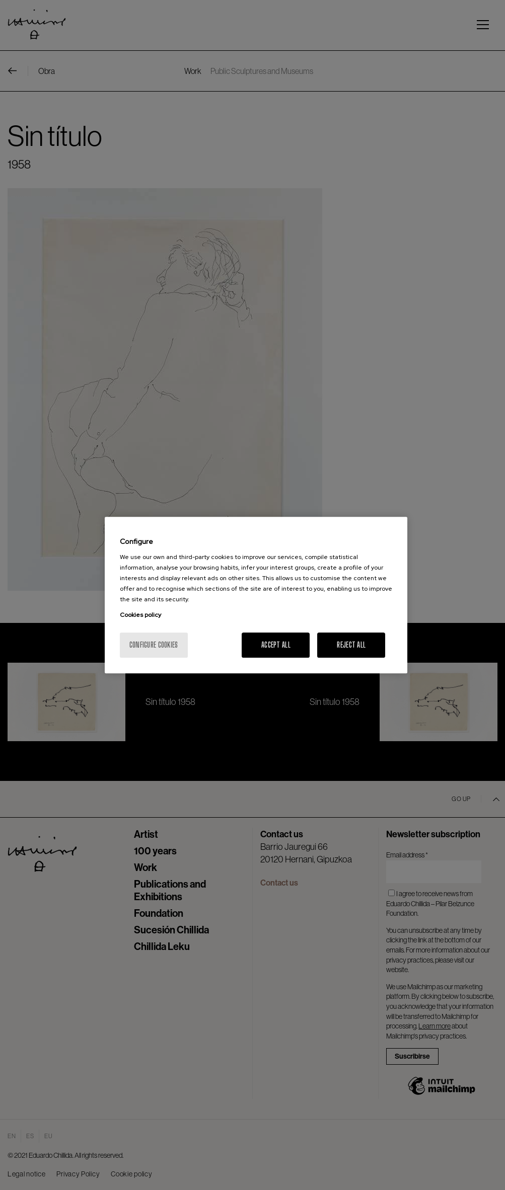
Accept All (276, 645)
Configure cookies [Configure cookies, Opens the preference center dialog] (153, 645)
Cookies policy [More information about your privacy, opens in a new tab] (140, 615)
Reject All (351, 645)
